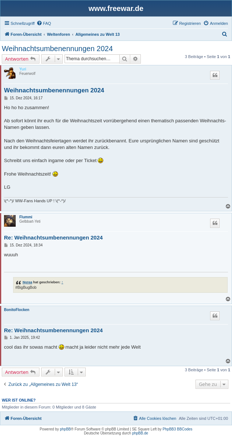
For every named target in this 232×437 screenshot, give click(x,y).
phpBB (65, 429)
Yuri (22, 69)
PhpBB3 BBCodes (178, 429)
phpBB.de (140, 433)
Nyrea (27, 282)
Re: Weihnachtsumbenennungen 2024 (53, 237)
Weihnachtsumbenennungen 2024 (57, 49)
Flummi (25, 217)
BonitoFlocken (16, 310)
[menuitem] (43, 23)
